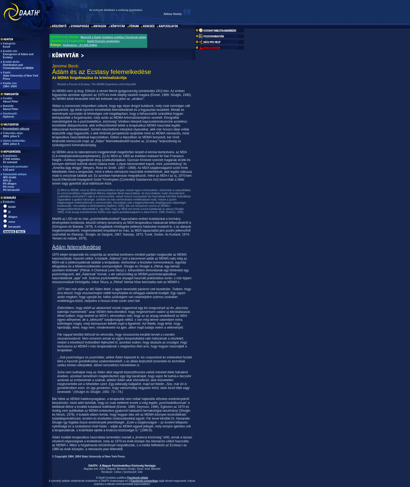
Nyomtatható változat (16, 128)
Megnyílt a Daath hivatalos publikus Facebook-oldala (113, 37)
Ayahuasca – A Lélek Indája (80, 45)
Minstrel (121, 468)
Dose (140, 468)
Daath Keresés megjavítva (103, 41)
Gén (140, 472)
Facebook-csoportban (144, 480)
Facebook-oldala (137, 477)
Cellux (117, 472)
